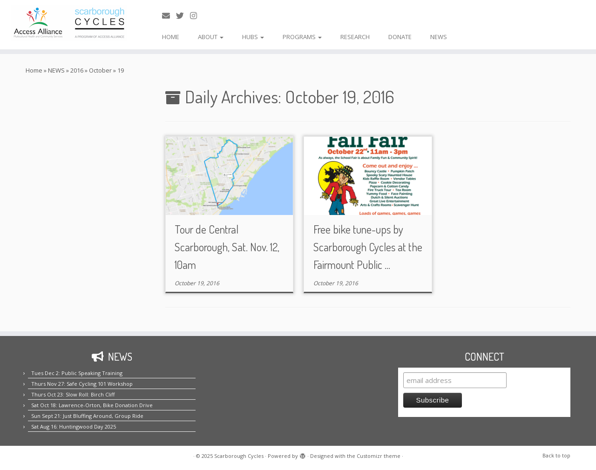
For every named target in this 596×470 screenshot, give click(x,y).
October (100, 70)
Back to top (556, 455)
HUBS (253, 37)
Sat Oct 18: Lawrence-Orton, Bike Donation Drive (92, 405)
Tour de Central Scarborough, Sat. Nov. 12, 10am (227, 247)
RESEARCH (355, 37)
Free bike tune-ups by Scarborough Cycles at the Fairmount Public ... (367, 247)
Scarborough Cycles (239, 455)
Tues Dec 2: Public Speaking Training (76, 372)
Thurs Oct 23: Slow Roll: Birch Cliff (73, 394)
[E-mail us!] (169, 15)
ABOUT (211, 37)
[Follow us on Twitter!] (183, 15)
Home (34, 70)
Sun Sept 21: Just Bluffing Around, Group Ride (87, 415)
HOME (170, 37)
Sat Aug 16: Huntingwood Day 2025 (73, 426)
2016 (76, 70)
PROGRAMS (302, 37)
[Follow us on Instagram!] (196, 15)
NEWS (438, 37)
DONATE (400, 37)
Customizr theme (378, 455)
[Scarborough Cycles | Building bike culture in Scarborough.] (68, 23)
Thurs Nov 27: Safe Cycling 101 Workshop (82, 383)
